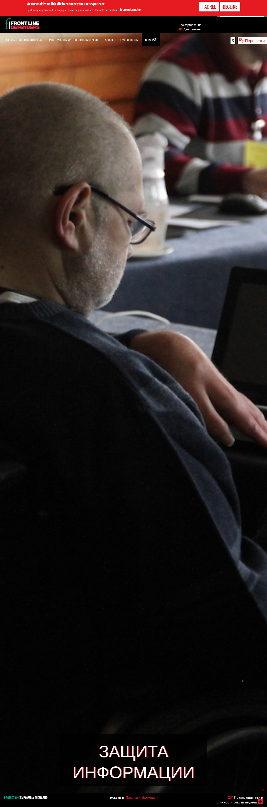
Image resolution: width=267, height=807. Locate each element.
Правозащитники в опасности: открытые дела (240, 800)
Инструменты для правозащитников (73, 39)
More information (131, 9)
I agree (209, 6)
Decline (230, 6)
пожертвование (191, 25)
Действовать (192, 29)
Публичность (129, 39)
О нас (109, 39)
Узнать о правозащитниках (24, 39)
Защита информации (142, 797)
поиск (151, 39)
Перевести (255, 40)
